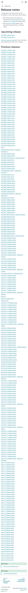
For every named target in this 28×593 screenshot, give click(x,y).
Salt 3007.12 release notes (8, 54)
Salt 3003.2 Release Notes (8, 166)
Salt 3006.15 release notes (8, 103)
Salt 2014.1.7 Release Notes (8, 443)
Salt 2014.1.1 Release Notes (8, 456)
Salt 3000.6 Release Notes (8, 223)
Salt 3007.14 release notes (8, 50)
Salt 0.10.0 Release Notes (8, 526)
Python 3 (3, 296)
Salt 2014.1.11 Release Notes (9, 435)
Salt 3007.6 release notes (8, 67)
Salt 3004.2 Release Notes (8, 153)
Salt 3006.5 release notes (8, 124)
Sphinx (2, 591)
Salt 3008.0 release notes (8, 37)
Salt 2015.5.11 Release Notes (9, 380)
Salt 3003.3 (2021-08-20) (7, 164)
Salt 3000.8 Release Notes (8, 219)
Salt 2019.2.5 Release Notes (8, 244)
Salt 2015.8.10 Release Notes (9, 355)
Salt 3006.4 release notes (8, 126)
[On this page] (26, 2)
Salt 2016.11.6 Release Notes (9, 311)
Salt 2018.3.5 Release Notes (8, 259)
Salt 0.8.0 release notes (7, 555)
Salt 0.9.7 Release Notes (7, 532)
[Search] (22, 2)
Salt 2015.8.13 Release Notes (9, 349)
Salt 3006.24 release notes (8, 84)
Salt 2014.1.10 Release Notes (9, 437)
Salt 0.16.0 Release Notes (8, 483)
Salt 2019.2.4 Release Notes (8, 246)
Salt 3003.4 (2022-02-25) (7, 162)
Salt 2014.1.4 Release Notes (8, 450)
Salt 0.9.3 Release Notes (7, 541)
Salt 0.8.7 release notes (7, 553)
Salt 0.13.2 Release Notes (8, 500)
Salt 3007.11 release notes (8, 56)
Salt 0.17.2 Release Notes (8, 469)
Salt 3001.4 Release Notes (8, 206)
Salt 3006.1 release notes (8, 133)
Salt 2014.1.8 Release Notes (8, 441)
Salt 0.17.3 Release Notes (8, 467)
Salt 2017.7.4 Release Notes (8, 284)
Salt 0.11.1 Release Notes (8, 511)
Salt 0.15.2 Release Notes (8, 488)
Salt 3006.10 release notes (8, 113)
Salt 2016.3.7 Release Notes (8, 332)
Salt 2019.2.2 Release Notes (8, 250)
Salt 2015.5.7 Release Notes (8, 389)
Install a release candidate (9, 40)
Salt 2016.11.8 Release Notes (9, 307)
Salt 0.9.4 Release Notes (7, 538)
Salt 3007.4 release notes (8, 71)
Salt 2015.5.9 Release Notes (8, 385)
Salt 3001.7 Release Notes (8, 200)
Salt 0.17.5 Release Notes (8, 462)
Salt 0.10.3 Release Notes (8, 519)
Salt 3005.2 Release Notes (8, 143)
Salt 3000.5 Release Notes (8, 225)
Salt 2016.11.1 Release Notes (9, 322)
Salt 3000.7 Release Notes (8, 221)
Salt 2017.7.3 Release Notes (8, 286)
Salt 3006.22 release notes (8, 88)
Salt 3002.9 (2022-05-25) (7, 174)
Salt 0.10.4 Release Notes (8, 517)
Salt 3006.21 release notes (8, 90)
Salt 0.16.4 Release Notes (8, 475)
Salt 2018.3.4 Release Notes (8, 261)
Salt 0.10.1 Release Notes (8, 524)
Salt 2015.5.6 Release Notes (8, 391)
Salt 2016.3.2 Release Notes (8, 343)
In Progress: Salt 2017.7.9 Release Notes (12, 273)
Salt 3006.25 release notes (8, 82)
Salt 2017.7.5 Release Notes (8, 282)
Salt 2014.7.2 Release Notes (8, 423)
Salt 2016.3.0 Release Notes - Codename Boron (13, 347)
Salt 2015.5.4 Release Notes (8, 395)
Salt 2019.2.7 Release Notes (8, 240)
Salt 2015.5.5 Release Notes (8, 393)
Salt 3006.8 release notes (8, 118)
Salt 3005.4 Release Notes (8, 139)
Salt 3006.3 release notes (8, 128)
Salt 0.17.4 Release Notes (8, 464)
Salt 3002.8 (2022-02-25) (7, 177)
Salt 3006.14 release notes (8, 105)
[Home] (2, 6)
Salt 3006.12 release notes (8, 109)
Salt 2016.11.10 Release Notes (9, 303)
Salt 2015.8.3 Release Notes (8, 370)
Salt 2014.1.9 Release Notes (8, 439)
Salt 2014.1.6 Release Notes (8, 446)
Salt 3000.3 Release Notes (8, 229)
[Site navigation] (2, 2)
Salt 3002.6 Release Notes (8, 181)
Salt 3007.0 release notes (8, 80)
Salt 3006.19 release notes (8, 94)
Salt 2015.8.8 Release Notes (8, 362)
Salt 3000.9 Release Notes (8, 217)
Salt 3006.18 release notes (8, 97)
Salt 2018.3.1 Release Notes (8, 267)
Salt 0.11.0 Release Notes (8, 513)
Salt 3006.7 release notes (8, 120)
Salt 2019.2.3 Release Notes (8, 248)
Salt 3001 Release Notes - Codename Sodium (13, 214)
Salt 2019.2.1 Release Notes (8, 252)
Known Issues (4, 300)
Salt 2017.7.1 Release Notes (8, 290)
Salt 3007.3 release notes (8, 73)
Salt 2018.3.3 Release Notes (8, 263)
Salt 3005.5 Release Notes (8, 137)
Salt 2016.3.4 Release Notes (8, 338)
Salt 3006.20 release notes (8, 92)
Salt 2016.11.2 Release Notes (9, 320)
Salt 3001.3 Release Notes (8, 208)
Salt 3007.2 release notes (8, 75)
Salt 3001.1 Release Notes (8, 212)
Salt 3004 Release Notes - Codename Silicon (13, 158)
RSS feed (13, 21)
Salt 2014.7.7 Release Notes (8, 412)
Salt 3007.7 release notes (8, 65)
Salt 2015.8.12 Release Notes (9, 351)
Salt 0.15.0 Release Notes (8, 492)
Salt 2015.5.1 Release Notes (8, 402)
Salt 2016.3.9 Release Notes (8, 328)
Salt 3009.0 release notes (8, 35)
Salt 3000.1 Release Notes (8, 233)
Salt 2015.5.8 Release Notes (8, 387)
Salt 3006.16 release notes (8, 101)
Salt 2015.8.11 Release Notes (9, 353)
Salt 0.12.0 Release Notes (8, 509)
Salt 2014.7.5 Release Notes (8, 416)
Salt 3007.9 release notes (8, 61)
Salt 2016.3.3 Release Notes (8, 340)
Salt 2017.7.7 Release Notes (8, 277)
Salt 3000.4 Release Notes (8, 227)
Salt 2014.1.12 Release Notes (9, 433)
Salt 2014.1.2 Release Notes (8, 454)
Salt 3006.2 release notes (8, 130)
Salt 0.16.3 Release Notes (8, 477)
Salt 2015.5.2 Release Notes (8, 399)
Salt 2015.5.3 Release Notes (8, 397)
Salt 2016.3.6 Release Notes (8, 334)
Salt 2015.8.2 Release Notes (8, 372)
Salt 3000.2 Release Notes (8, 231)
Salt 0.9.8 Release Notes (7, 530)
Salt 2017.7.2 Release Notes (8, 288)
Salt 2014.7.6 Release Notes (8, 414)
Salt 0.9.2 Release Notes (7, 543)
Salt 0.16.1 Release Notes (8, 481)
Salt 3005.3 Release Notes (8, 141)
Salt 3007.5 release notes (8, 69)
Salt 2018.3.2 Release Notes (8, 265)
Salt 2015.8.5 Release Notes (8, 366)
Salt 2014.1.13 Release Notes (9, 431)
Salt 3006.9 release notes (8, 116)
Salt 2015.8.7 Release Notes (8, 364)
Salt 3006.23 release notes (8, 86)
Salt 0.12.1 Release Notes (8, 507)
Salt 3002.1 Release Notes (8, 191)
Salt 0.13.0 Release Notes (8, 505)
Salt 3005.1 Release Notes (8, 145)
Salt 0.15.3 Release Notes (8, 486)
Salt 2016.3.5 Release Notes (8, 336)
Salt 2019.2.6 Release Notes (8, 242)
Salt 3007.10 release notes (8, 59)
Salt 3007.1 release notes (8, 78)
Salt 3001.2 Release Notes (8, 210)
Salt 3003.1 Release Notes (8, 168)
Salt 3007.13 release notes (8, 52)
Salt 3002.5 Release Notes (8, 183)
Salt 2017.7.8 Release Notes (8, 275)
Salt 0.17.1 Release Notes (8, 471)
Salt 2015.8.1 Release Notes (8, 374)
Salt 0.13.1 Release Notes (8, 503)
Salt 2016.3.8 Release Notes (8, 330)
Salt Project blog (17, 19)
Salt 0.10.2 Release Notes (8, 522)
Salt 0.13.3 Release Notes (8, 498)
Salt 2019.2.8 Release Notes (8, 238)
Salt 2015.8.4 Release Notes (8, 368)
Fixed (2, 147)
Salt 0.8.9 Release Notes (7, 549)
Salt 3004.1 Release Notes (8, 156)
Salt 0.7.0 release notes (7, 558)
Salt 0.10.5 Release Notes (8, 515)
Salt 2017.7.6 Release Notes (8, 280)
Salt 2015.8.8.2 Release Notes (9, 360)
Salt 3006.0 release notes (8, 135)
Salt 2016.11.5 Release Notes (9, 313)
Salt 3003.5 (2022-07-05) (7, 160)
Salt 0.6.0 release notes (7, 560)
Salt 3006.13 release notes (8, 107)
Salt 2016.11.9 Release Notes (9, 305)
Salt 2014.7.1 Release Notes (8, 425)
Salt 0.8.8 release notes (7, 551)
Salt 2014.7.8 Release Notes (8, 410)
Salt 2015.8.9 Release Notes (8, 357)
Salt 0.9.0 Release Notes (7, 547)
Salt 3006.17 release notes (8, 99)
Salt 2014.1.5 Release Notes (8, 448)
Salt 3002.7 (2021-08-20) (7, 179)
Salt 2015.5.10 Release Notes (9, 383)
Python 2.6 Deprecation (7, 298)
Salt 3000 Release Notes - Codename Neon (12, 236)
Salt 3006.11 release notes (8, 111)
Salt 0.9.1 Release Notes (7, 545)
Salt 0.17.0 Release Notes (8, 473)
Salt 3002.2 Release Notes (8, 189)
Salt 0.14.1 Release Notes (8, 494)
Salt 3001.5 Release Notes (8, 204)
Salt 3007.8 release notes (8, 63)
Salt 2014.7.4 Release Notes (8, 418)
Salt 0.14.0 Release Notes (8, 496)
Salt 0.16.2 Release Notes (8, 479)
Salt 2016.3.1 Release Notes (8, 345)
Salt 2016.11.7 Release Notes (9, 309)
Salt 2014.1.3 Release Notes (8, 452)
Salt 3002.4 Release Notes (8, 185)
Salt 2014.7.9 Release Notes (8, 408)
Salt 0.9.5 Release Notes (7, 536)
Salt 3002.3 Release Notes (8, 187)
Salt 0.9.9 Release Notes (7, 528)
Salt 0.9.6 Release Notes (7, 534)
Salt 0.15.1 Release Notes (8, 490)
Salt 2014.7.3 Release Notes (8, 420)
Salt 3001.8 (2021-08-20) (7, 197)
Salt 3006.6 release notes (8, 122)
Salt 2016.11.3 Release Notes (9, 317)
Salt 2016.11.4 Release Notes (9, 315)
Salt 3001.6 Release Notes (8, 202)
